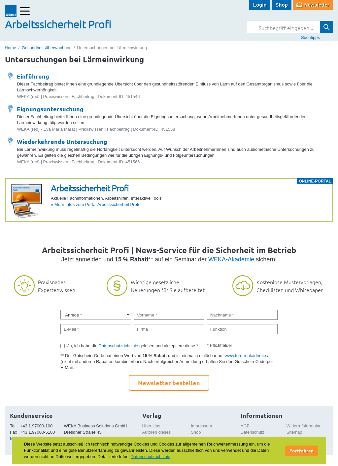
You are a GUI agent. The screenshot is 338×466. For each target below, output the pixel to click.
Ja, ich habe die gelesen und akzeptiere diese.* (132, 345)
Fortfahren (301, 450)
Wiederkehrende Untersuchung (62, 141)
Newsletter (316, 5)
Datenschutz (252, 432)
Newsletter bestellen (169, 382)
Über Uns (151, 425)
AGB (245, 425)
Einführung (33, 76)
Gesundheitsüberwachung (47, 47)
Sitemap (294, 432)
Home (10, 47)
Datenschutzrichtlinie (118, 345)
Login (260, 5)
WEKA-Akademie (231, 259)
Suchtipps (310, 37)
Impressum (201, 425)
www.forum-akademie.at (248, 355)
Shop (281, 5)
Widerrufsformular (304, 425)
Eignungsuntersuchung (50, 109)
